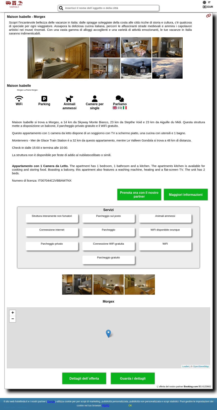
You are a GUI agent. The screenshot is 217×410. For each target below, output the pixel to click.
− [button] (12, 319)
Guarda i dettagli (133, 378)
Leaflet (185, 366)
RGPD (105, 405)
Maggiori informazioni (185, 194)
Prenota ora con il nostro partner (139, 194)
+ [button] (12, 313)
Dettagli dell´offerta (84, 378)
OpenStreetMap (201, 366)
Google (51, 401)
